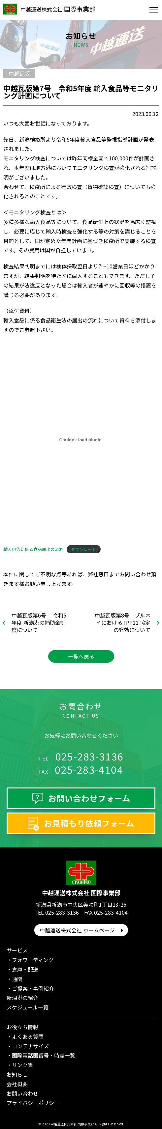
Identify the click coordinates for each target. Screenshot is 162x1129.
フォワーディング (33, 960)
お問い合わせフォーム (89, 798)
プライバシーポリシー (33, 1103)
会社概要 (17, 1084)
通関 (17, 979)
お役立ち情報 (22, 1027)
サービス (17, 950)
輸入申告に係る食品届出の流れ (33, 549)
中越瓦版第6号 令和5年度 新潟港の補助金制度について (39, 623)
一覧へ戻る (81, 656)
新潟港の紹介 (22, 998)
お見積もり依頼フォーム (89, 823)
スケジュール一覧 (28, 1007)
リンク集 (22, 1065)
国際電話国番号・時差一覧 (43, 1055)
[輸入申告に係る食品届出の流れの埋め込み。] (81, 440)
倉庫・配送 (25, 969)
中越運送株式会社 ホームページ (81, 930)
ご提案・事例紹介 (33, 988)
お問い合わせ (22, 1093)
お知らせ (17, 1074)
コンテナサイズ (30, 1046)
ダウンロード (83, 549)
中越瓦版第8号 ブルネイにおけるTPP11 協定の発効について (122, 623)
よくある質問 (28, 1036)
